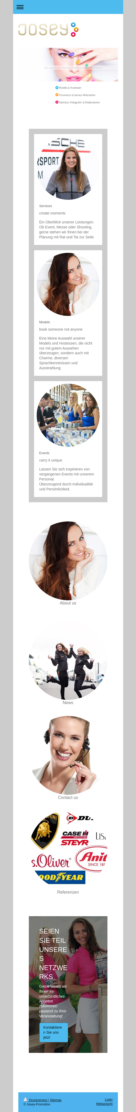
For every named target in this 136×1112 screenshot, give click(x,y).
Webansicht (104, 1104)
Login (108, 1099)
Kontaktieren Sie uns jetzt (52, 1032)
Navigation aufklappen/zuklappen (68, 7)
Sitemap (56, 1100)
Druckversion (36, 1100)
